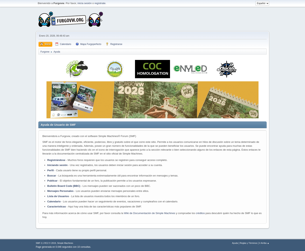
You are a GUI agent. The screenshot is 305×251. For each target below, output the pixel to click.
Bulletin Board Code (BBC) (64, 185)
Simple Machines (65, 243)
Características (56, 206)
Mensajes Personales (60, 191)
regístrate (100, 3)
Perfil (50, 170)
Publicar (52, 180)
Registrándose (56, 160)
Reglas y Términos (248, 243)
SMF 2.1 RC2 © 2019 (46, 243)
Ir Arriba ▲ (264, 243)
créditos (200, 213)
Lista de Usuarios (58, 196)
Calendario (54, 201)
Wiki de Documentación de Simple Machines (149, 213)
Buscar (51, 175)
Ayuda (235, 243)
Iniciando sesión (57, 165)
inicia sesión (84, 3)
